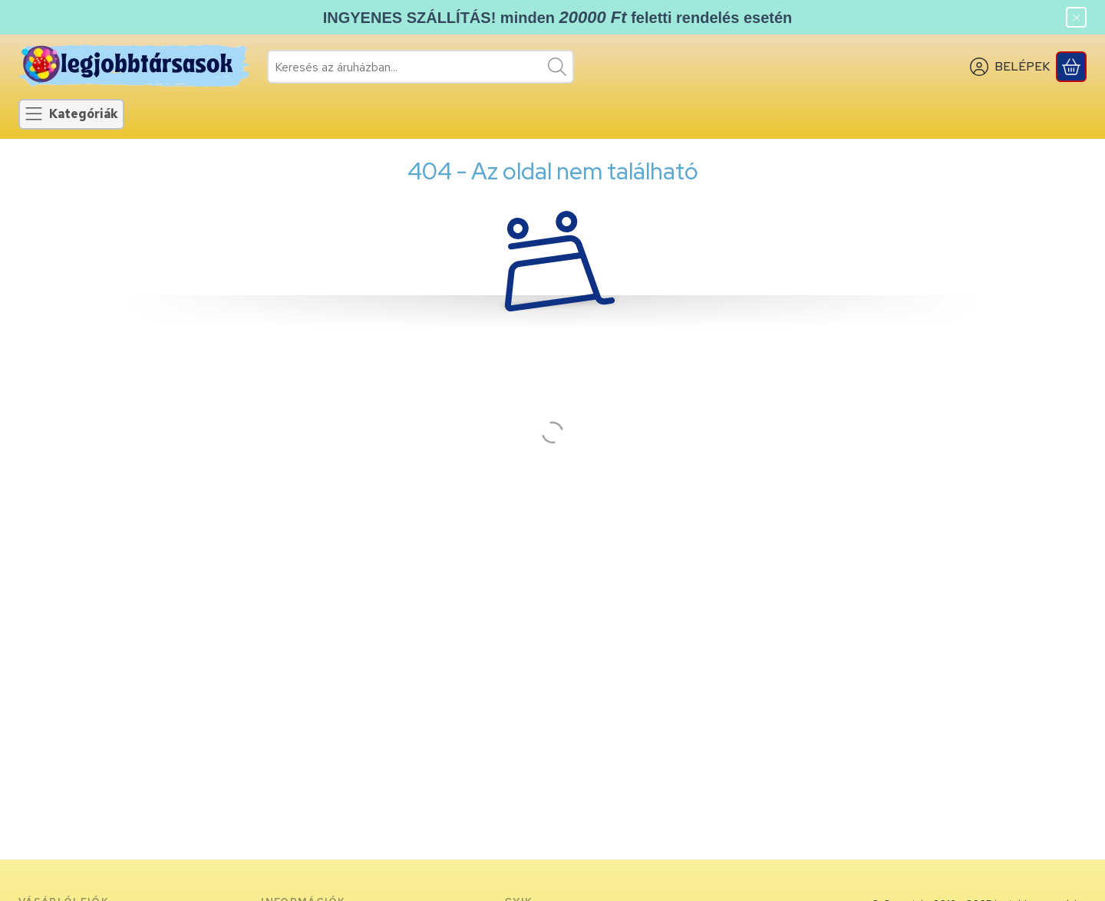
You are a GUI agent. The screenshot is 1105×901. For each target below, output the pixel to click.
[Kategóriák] (71, 114)
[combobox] (420, 67)
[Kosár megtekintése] (1071, 66)
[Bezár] (1076, 17)
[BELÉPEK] (1010, 66)
